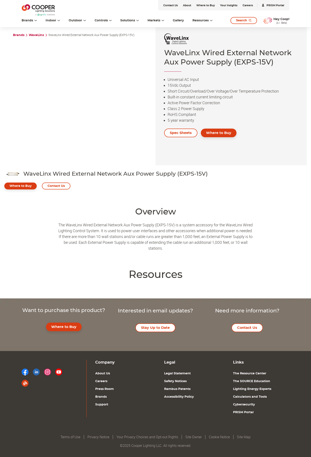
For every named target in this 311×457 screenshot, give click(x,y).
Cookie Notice (219, 437)
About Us (102, 373)
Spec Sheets (181, 133)
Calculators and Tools (250, 396)
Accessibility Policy (179, 396)
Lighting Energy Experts (252, 389)
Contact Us (56, 186)
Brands (18, 35)
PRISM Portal (243, 412)
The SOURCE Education (251, 381)
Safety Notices (175, 381)
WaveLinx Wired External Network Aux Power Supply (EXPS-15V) (91, 35)
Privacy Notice (98, 437)
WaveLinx (36, 35)
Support (101, 404)
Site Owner (193, 437)
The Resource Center (249, 373)
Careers (101, 381)
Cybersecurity (244, 404)
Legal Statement (177, 373)
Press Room (104, 389)
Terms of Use (70, 437)
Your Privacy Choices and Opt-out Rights (147, 437)
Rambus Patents (177, 389)
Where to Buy (218, 133)
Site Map (244, 437)
